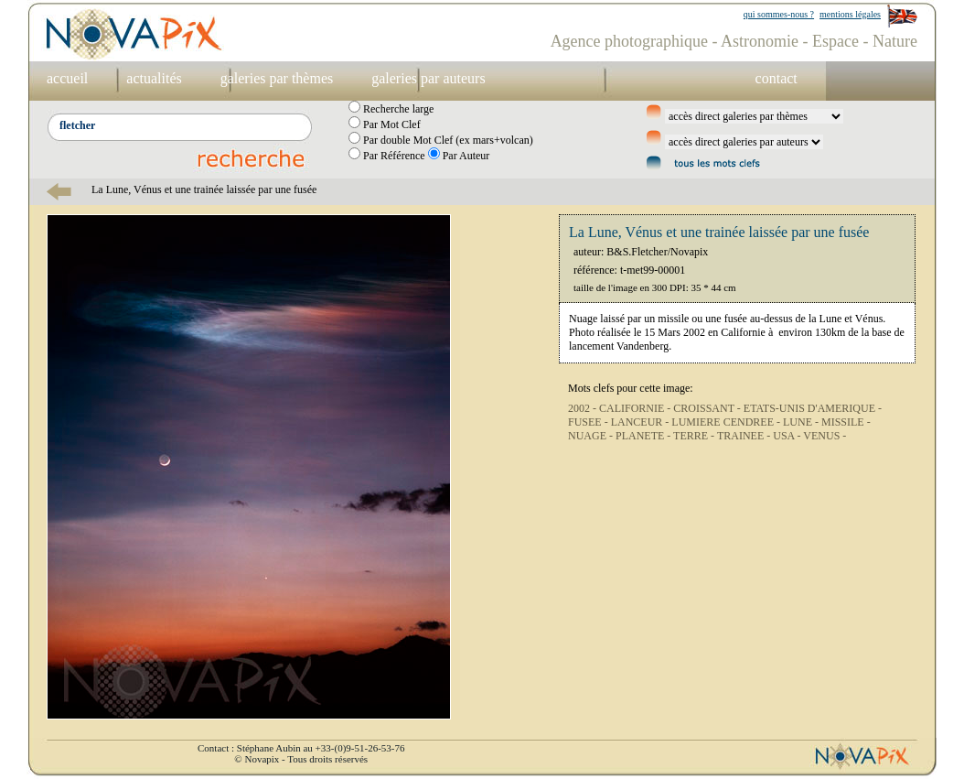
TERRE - (695, 435)
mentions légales (850, 14)
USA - (788, 435)
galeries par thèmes (277, 78)
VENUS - (824, 435)
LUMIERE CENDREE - (727, 422)
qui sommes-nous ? (779, 14)
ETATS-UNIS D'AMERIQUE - (813, 408)
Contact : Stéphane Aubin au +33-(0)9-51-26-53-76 (301, 747)
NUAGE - (592, 435)
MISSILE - (846, 422)
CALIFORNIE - (636, 408)
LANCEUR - (641, 422)
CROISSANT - (708, 408)
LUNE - (802, 422)
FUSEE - (589, 422)
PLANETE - (644, 435)
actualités (153, 78)
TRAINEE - (745, 435)
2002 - (583, 408)
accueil (67, 78)
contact (776, 78)
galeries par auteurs (428, 78)
